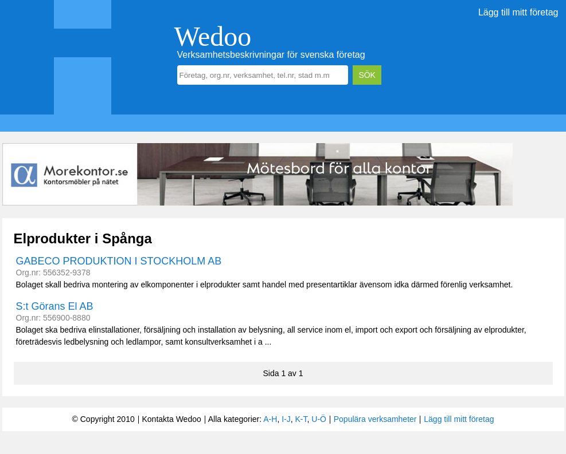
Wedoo (213, 36)
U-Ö (318, 419)
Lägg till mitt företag (518, 12)
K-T (301, 419)
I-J (286, 419)
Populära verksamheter (375, 419)
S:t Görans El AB (54, 306)
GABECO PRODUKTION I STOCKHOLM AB (119, 261)
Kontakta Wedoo (171, 419)
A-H (270, 419)
